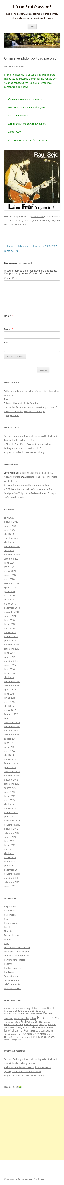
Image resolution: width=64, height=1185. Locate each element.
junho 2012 (9, 845)
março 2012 (10, 857)
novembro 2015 (12, 681)
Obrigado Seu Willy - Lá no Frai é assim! (23, 493)
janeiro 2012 (10, 865)
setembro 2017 (11, 648)
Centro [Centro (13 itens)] (18, 1010)
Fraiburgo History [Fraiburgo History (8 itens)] (12, 1022)
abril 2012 (9, 853)
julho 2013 (9, 791)
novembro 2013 (12, 775)
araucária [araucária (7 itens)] (8, 1008)
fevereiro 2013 (11, 812)
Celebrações (37, 216)
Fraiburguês (12, 1086)
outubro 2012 (11, 828)
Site (6, 342)
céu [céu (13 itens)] (23, 1013)
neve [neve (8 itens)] (37, 1030)
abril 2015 (9, 706)
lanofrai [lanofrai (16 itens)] (9, 1030)
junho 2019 (9, 591)
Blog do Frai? (12, 415)
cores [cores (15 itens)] (35, 1010)
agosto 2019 (10, 587)
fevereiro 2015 (11, 714)
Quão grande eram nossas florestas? (22, 448)
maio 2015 (9, 701)
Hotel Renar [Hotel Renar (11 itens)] (32, 1024)
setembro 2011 (11, 882)
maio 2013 (9, 800)
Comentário (11, 278)
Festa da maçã (17, 220)
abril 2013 (9, 804)
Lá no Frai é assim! (32, 6)
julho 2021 (9, 562)
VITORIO (8, 489)
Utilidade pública (12, 988)
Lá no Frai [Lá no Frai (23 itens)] (22, 1030)
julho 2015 (9, 693)
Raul (35, 220)
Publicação (9, 972)
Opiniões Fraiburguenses (16, 955)
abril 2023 (9, 542)
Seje (52, 220)
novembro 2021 (12, 554)
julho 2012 (9, 841)
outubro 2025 (11, 521)
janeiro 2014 (10, 767)
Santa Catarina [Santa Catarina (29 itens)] (34, 1033)
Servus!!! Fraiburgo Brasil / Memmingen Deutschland (30, 435)
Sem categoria (11, 976)
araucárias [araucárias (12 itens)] (19, 1008)
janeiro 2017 (10, 656)
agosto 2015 (10, 689)
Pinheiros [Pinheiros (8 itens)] (8, 1034)
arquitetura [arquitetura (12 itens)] (32, 1008)
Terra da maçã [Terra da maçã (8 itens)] (10, 1039)
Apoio (9, 399)
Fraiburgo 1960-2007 (46, 246)
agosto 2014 (10, 738)
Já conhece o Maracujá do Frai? (37, 472)
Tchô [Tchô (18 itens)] (34, 1037)
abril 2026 (9, 517)
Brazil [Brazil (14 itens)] (50, 1008)
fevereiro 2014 (11, 763)
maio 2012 (9, 849)
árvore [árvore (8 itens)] (20, 1039)
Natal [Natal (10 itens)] (32, 1030)
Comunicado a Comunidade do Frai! (31, 485)
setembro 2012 (11, 832)
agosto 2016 (10, 665)
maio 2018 (9, 628)
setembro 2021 (11, 558)
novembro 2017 (12, 644)
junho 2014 (9, 746)
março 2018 (10, 632)
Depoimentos (11, 922)
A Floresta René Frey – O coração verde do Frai (27, 444)
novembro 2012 (12, 824)
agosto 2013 (10, 787)
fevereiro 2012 (11, 861)
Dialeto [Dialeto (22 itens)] (48, 1013)
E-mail (8, 329)
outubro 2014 (11, 730)
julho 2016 (9, 669)
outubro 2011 (11, 877)
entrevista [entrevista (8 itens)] (8, 1018)
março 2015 (10, 710)
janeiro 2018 (10, 640)
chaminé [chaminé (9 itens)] (27, 1010)
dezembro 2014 (12, 722)
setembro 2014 (11, 734)
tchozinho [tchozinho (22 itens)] (11, 1037)
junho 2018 (9, 624)
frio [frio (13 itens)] (40, 1021)
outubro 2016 (11, 661)
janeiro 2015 (10, 718)
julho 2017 (9, 652)
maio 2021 (9, 566)
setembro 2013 (11, 783)
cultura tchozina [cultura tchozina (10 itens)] (12, 1013)
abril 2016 (9, 677)
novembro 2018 (12, 611)
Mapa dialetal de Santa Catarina (22, 403)
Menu (32, 26)
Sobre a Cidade (11, 980)
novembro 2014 (12, 726)
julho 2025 (9, 530)
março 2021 (10, 570)
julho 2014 (9, 742)
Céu (6, 918)
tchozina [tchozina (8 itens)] (50, 1034)
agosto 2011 (10, 886)
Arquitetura (10, 906)
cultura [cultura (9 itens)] (42, 1010)
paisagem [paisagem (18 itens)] (46, 1030)
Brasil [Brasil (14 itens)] (43, 1008)
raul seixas (44, 220)
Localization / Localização (17, 947)
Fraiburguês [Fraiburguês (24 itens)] (29, 1021)
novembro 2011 (12, 873)
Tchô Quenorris (12, 984)
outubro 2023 (11, 538)
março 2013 (10, 808)
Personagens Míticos (14, 959)
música (28, 220)
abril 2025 (9, 534)
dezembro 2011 (12, 869)
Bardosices (9, 910)
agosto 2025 (10, 525)
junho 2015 (9, 697)
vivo (57, 220)
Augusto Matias (12, 476)
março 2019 (10, 603)
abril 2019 (9, 599)
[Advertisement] (32, 1128)
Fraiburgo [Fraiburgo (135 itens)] (48, 1017)
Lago (6, 943)
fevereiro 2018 (11, 636)
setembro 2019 (11, 583)
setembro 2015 (11, 685)
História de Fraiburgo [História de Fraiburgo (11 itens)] (15, 1024)
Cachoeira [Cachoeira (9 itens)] (9, 1010)
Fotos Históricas (12, 935)
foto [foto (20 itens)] (26, 1018)
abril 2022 (9, 550)
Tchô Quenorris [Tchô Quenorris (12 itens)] (47, 1037)
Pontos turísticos (12, 967)
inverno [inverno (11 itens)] (52, 1024)
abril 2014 (9, 755)
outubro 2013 (11, 779)
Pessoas (8, 963)
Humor (7, 939)
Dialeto (7, 927)
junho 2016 (9, 673)
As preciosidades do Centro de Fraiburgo (24, 452)
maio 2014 (9, 751)
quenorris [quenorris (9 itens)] (18, 1034)
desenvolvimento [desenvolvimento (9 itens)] (34, 1013)
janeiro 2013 (10, 816)
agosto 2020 (10, 575)
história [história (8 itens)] (46, 1022)
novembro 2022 (12, 546)
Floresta (8, 931)
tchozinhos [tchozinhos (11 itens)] (24, 1037)
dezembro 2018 (12, 607)
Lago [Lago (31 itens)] (20, 1027)
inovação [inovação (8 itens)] (43, 1024)
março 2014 (10, 759)
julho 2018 (9, 620)
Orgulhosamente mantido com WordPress (24, 1178)
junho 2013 (9, 796)
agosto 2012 (10, 836)
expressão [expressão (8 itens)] (18, 1018)
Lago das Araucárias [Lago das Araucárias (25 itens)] (38, 1027)
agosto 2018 (10, 615)
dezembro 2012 (12, 820)
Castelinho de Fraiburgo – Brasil (20, 439)
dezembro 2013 (12, 771)
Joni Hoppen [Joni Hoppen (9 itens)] (10, 1027)
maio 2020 (9, 579)
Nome (8, 316)
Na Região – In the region (17, 951)
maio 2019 (9, 595)
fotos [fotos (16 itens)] (33, 1018)
